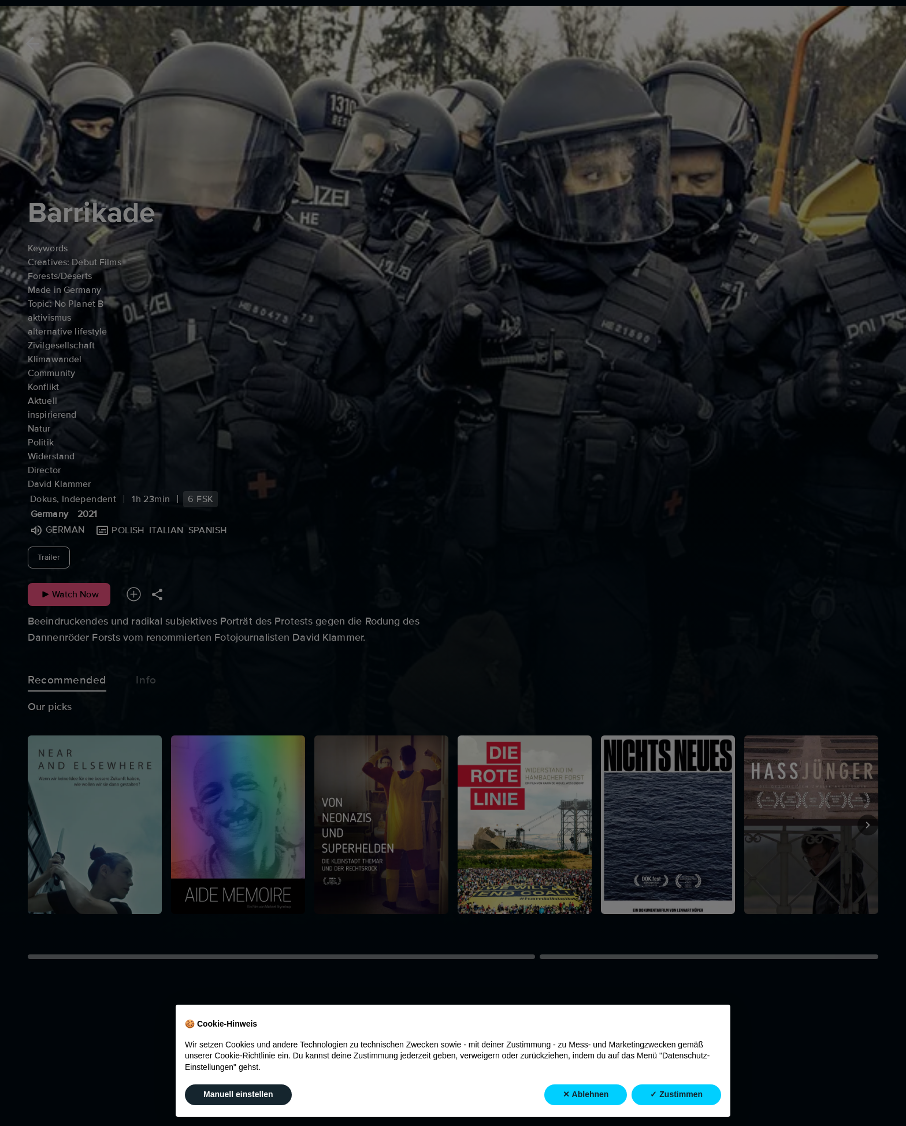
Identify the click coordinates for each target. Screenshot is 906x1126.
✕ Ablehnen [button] (585, 1094)
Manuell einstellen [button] (238, 1094)
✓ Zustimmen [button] (676, 1094)
